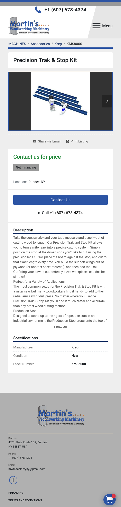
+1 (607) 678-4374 (65, 10)
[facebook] (13, 480)
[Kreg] (58, 44)
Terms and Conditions (25, 500)
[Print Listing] (77, 141)
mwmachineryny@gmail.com (26, 469)
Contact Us (60, 199)
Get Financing (26, 167)
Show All (60, 327)
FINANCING (16, 492)
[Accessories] (40, 44)
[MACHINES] (17, 44)
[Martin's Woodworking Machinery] (60, 415)
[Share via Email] (46, 141)
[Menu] (96, 25)
